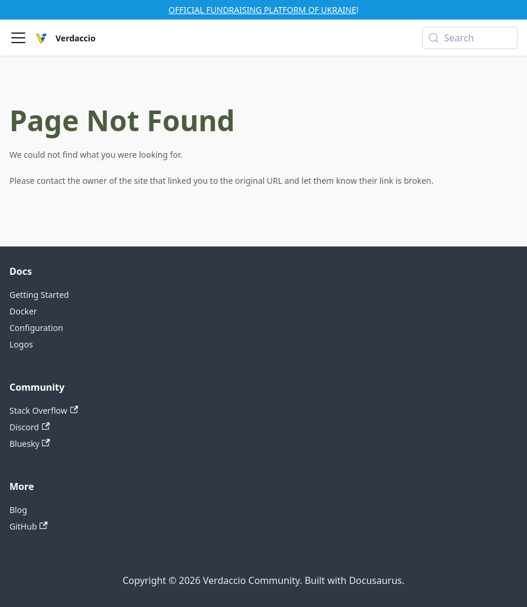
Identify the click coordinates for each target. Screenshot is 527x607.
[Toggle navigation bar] (18, 38)
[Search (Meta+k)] (470, 38)
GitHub (28, 526)
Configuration (36, 327)
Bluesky (29, 443)
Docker (23, 311)
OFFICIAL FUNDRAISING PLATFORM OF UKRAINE (262, 9)
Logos (21, 344)
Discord (29, 427)
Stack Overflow (43, 410)
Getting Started (39, 294)
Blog (18, 509)
